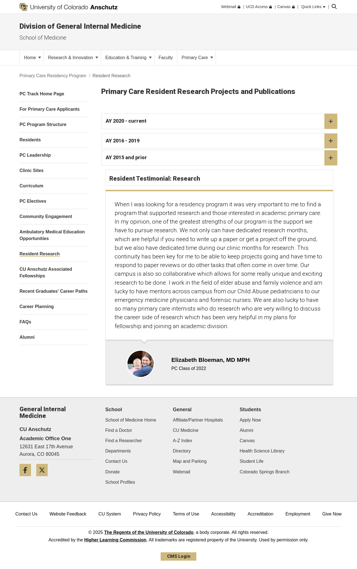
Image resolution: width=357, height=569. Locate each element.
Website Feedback (67, 514)
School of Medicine (43, 37)
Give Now (332, 514)
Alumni (246, 430)
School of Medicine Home (130, 420)
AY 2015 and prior (221, 157)
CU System (109, 514)
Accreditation (261, 514)
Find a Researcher (123, 440)
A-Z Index (182, 440)
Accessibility (223, 514)
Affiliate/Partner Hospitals (198, 420)
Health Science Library (262, 451)
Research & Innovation (73, 57)
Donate (112, 471)
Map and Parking (190, 461)
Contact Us (116, 461)
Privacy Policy (147, 514)
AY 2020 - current (221, 121)
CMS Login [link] (178, 556)
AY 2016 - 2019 (221, 141)
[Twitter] (44, 478)
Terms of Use (186, 514)
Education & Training (128, 57)
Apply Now (250, 420)
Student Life (251, 461)
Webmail (181, 471)
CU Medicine (186, 430)
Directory (182, 451)
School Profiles (120, 482)
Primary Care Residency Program (53, 75)
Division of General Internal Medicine (80, 26)
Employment (297, 514)
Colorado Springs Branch (265, 471)
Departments (118, 451)
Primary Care (197, 57)
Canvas (247, 440)
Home (32, 57)
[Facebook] (27, 478)
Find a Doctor (118, 430)
